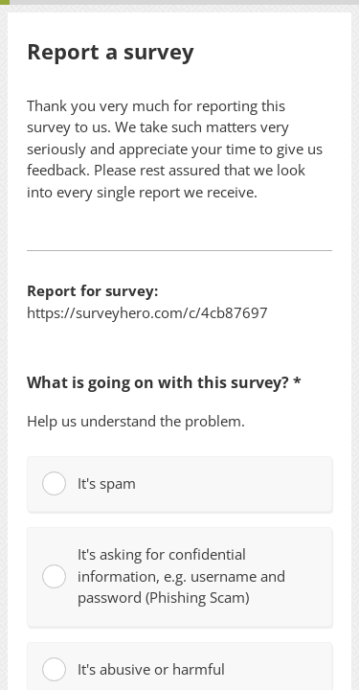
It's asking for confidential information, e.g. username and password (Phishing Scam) (163, 575)
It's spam (89, 483)
